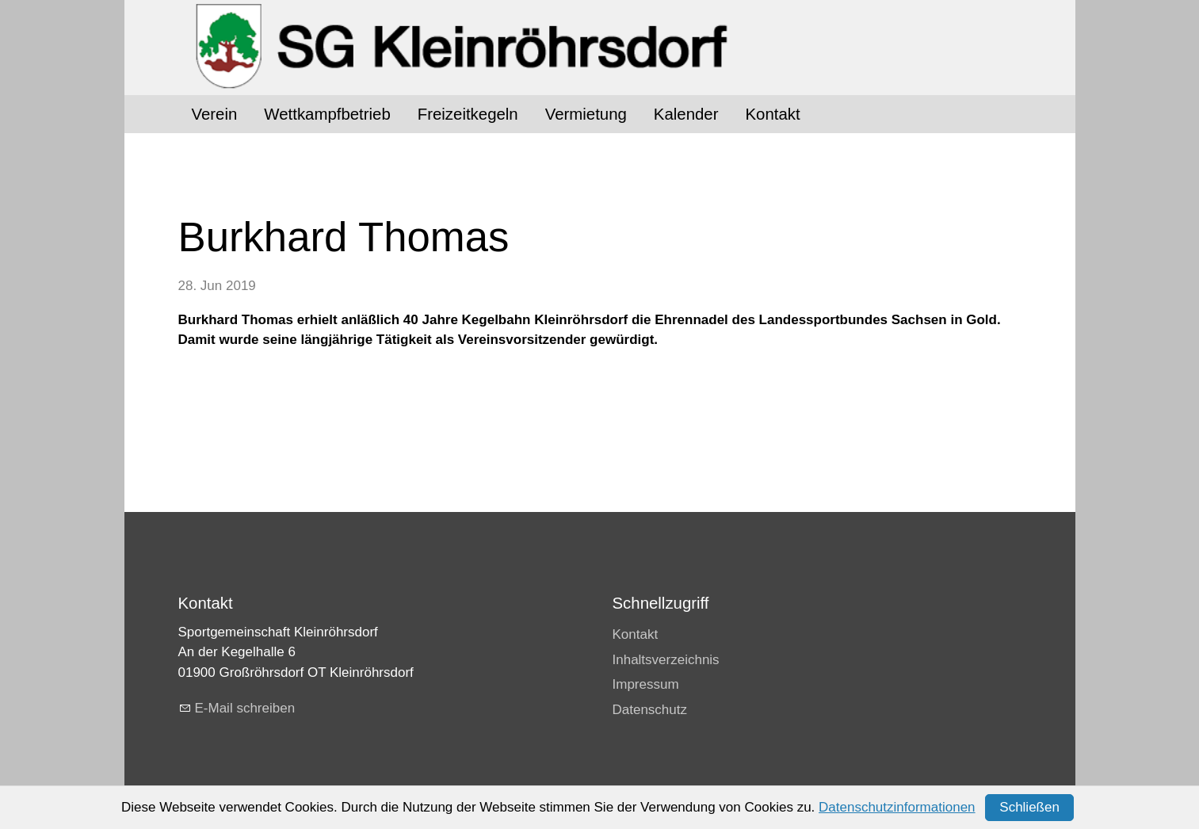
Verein (215, 114)
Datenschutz (650, 709)
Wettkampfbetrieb (327, 114)
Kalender (686, 114)
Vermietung (586, 114)
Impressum (646, 684)
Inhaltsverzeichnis (666, 659)
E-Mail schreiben (245, 708)
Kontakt (772, 114)
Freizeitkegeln (468, 114)
